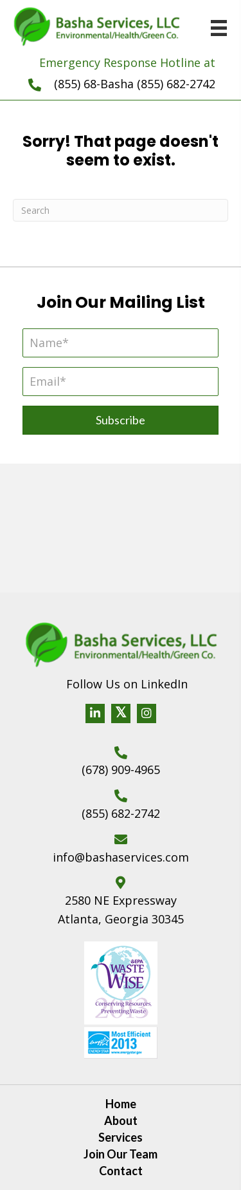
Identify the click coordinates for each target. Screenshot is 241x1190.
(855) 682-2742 (121, 813)
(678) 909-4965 (121, 769)
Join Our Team (120, 1154)
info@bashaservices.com (121, 857)
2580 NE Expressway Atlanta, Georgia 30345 (121, 909)
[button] (120, 420)
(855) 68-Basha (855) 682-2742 (134, 83)
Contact (121, 1170)
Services (120, 1137)
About (121, 1120)
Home (120, 1104)
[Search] (120, 210)
